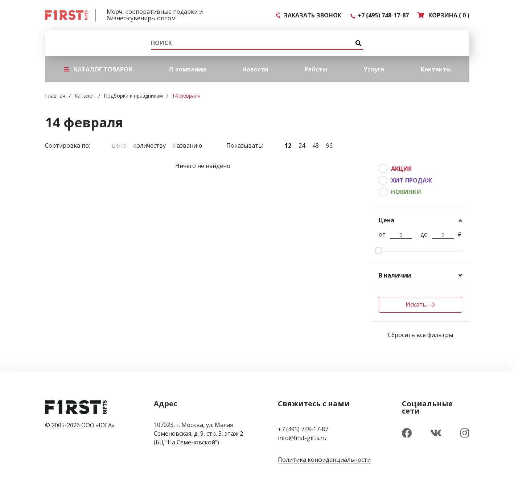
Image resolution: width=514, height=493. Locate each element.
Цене (119, 145)
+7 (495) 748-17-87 (379, 15)
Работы (315, 69)
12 (288, 145)
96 (329, 145)
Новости (255, 69)
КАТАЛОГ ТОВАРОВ (98, 69)
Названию (187, 145)
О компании (187, 69)
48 (315, 145)
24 (302, 145)
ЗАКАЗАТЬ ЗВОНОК (308, 15)
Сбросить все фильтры (420, 335)
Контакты (436, 69)
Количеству (149, 145)
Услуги (374, 69)
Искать (420, 304)
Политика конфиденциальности (324, 460)
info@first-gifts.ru (302, 438)
